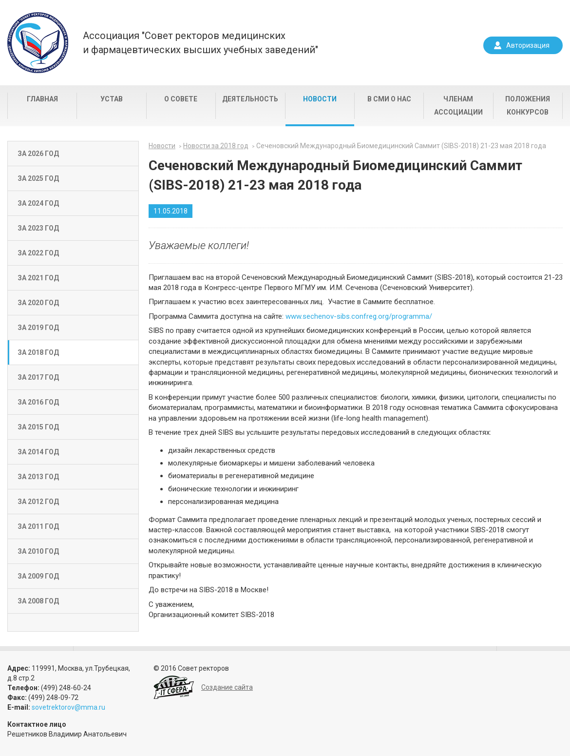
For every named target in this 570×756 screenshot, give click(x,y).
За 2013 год (38, 477)
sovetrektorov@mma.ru (68, 707)
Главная (42, 99)
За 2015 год (38, 427)
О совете (180, 99)
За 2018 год (38, 352)
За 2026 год (38, 153)
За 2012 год (38, 501)
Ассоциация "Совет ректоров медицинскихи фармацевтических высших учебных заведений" (200, 43)
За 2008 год (38, 601)
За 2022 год (38, 253)
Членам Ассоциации (458, 105)
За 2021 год (38, 278)
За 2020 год (38, 303)
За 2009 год (38, 576)
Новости (320, 99)
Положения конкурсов (527, 105)
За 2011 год (38, 526)
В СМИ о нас (389, 99)
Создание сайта (227, 687)
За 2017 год (38, 377)
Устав (111, 99)
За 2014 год (38, 452)
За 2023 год (38, 228)
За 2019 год (38, 327)
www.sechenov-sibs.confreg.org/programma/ (358, 316)
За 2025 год (38, 178)
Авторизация (528, 45)
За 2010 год (38, 551)
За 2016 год (38, 402)
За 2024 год (38, 203)
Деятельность (250, 99)
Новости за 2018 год (215, 146)
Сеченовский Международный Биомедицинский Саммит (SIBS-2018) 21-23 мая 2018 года (401, 146)
